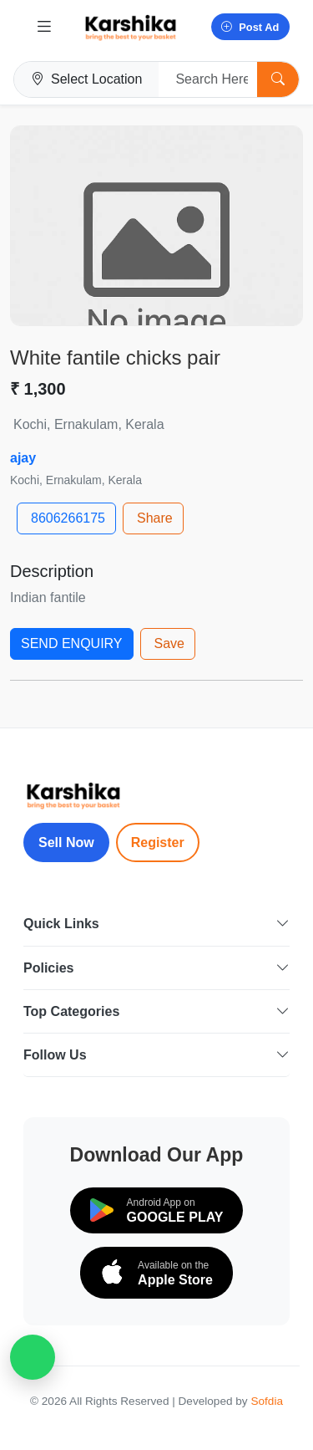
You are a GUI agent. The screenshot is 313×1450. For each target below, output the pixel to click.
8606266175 (68, 518)
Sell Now (66, 842)
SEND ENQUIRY (72, 643)
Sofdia (266, 1401)
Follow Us (156, 1055)
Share (155, 518)
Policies (156, 968)
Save (169, 643)
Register (157, 842)
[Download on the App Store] (156, 1273)
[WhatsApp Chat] (32, 1357)
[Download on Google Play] (157, 1210)
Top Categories (156, 1011)
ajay (23, 458)
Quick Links (156, 924)
